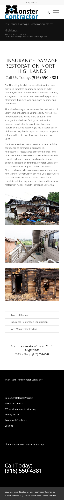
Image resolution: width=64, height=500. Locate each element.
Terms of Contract (14, 403)
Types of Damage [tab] (18, 315)
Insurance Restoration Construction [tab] (27, 321)
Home (21, 34)
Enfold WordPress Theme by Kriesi (40, 495)
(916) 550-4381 (32, 2)
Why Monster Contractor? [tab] (22, 328)
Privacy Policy (12, 414)
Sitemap (9, 425)
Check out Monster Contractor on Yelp (24, 444)
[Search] (46, 12)
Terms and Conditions (16, 420)
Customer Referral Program (19, 397)
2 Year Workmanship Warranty (21, 409)
